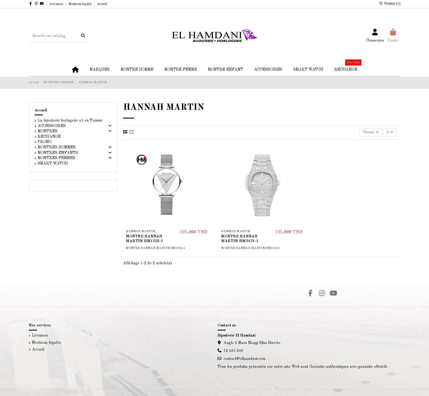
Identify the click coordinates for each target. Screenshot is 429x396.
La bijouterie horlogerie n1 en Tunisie (70, 120)
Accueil (102, 4)
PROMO (45, 142)
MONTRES (47, 131)
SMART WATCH (53, 163)
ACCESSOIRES (52, 126)
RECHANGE (49, 137)
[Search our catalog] (83, 36)
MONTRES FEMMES (56, 158)
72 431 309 (233, 351)
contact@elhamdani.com (244, 359)
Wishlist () (390, 3)
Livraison (57, 4)
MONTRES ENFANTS (58, 153)
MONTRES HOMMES (57, 147)
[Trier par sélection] (370, 132)
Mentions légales (80, 4)
